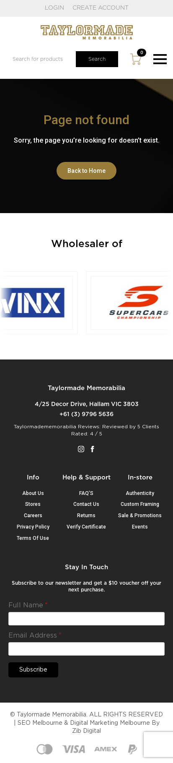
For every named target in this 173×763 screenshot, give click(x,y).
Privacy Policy (33, 527)
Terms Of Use (33, 538)
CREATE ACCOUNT (100, 8)
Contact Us (86, 504)
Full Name (28, 605)
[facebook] (92, 449)
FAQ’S (86, 493)
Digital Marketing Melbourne (110, 723)
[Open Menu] (160, 59)
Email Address (35, 635)
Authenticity (140, 493)
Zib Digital (86, 731)
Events (140, 527)
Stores (33, 504)
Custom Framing (140, 504)
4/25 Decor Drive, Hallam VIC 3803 (87, 404)
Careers (33, 515)
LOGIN (54, 8)
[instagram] (81, 449)
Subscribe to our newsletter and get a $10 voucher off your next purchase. (86, 587)
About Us (33, 493)
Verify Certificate (86, 527)
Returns (86, 515)
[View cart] (135, 59)
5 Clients (148, 426)
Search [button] (97, 59)
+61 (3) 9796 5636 (86, 414)
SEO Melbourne (40, 723)
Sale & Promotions (140, 515)
